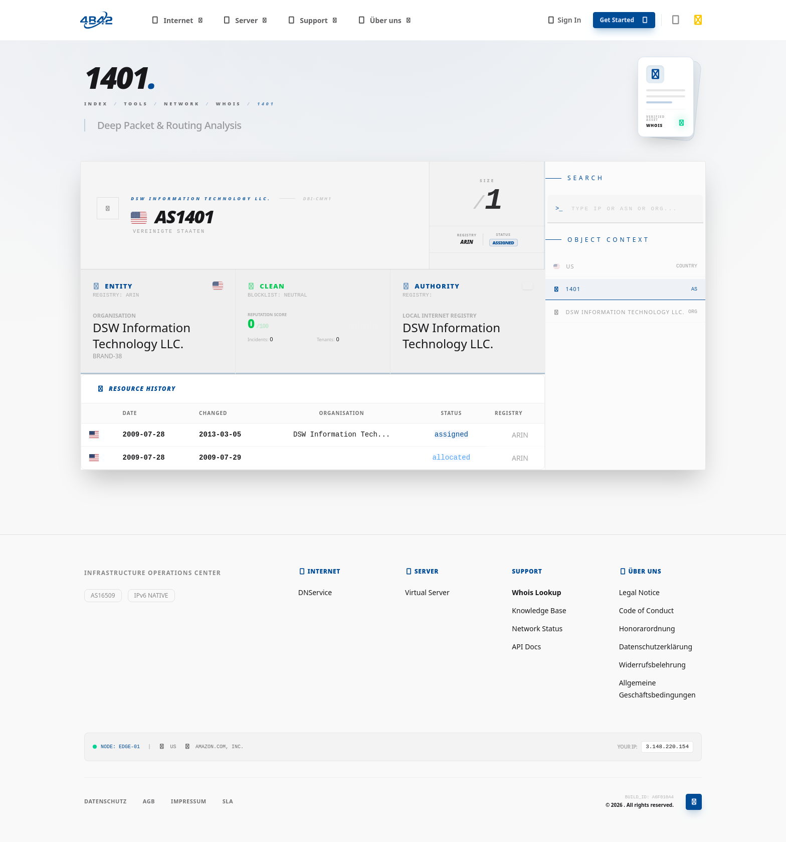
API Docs (526, 646)
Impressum (189, 801)
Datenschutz (105, 801)
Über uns (384, 20)
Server (245, 20)
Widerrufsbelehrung (652, 664)
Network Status (537, 628)
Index (96, 103)
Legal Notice (639, 592)
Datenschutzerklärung (655, 646)
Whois (229, 103)
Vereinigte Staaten (169, 231)
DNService (315, 592)
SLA (228, 801)
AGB (149, 801)
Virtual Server (427, 592)
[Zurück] (108, 208)
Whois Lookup (536, 592)
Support (312, 20)
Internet (177, 20)
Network (182, 103)
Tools (136, 103)
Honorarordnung (647, 628)
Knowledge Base (539, 610)
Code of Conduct (646, 610)
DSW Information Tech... (341, 435)
